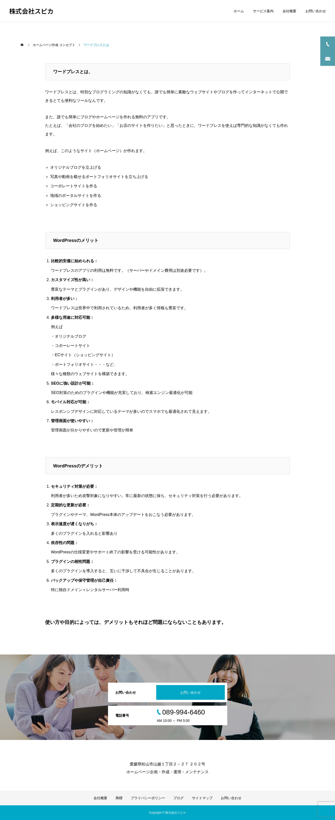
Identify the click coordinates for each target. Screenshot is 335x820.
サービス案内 (263, 11)
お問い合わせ (315, 11)
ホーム (239, 11)
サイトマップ (202, 798)
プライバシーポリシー (148, 798)
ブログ (178, 798)
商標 (119, 798)
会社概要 (289, 11)
